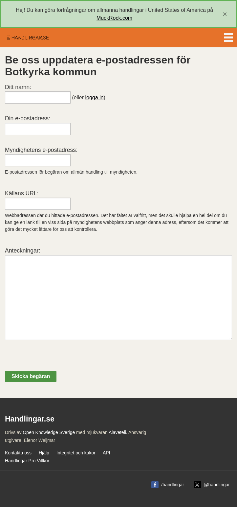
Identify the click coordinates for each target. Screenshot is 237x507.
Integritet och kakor (76, 452)
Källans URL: (22, 193)
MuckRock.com (114, 18)
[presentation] (55, 358)
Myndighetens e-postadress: (41, 150)
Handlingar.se (27, 37)
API (106, 452)
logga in (94, 97)
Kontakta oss (18, 452)
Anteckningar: (22, 250)
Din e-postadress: (27, 118)
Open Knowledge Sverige (49, 432)
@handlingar (217, 484)
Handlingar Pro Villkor (27, 460)
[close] (225, 14)
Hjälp (44, 452)
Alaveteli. (118, 432)
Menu (228, 36)
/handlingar (172, 484)
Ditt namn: (18, 87)
